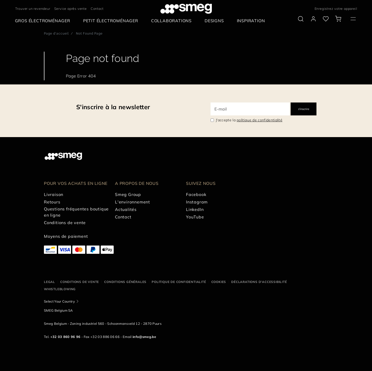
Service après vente (70, 8)
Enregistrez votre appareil (336, 8)
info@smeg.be (144, 337)
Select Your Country (59, 301)
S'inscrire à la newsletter (113, 107)
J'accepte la (249, 120)
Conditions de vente (79, 282)
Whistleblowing (60, 289)
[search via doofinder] (300, 18)
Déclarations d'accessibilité (259, 282)
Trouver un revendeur (32, 8)
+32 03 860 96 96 (65, 337)
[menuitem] (44, 21)
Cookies (218, 282)
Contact (97, 8)
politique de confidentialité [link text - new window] (259, 120)
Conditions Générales (125, 282)
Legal (49, 282)
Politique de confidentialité (179, 282)
